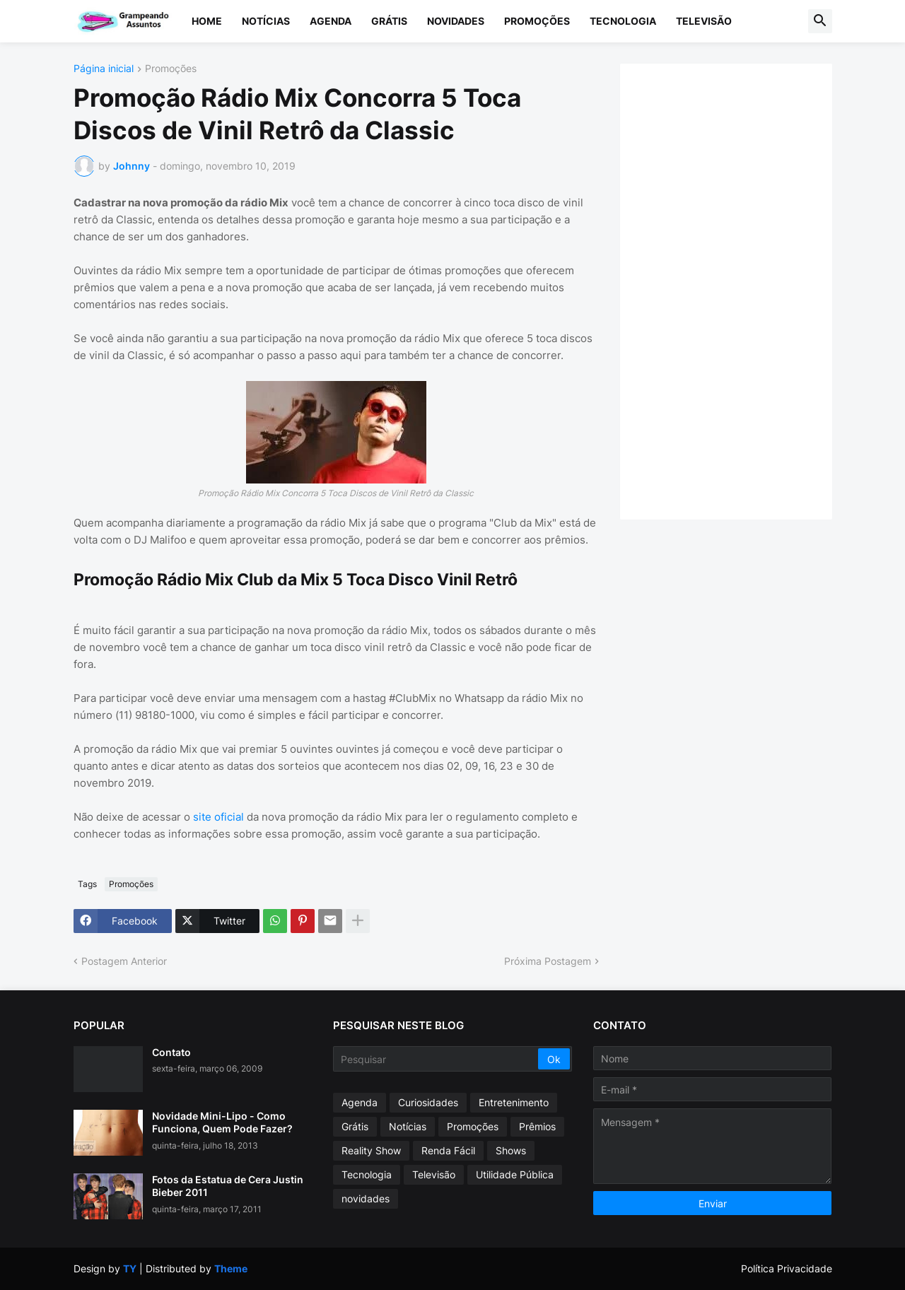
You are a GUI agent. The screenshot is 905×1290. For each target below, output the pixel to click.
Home (207, 21)
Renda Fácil (448, 1150)
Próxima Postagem (547, 961)
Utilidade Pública (515, 1174)
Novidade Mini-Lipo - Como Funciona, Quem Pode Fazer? (222, 1122)
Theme (230, 1268)
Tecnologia (623, 21)
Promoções (537, 21)
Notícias (266, 21)
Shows (511, 1150)
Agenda (330, 21)
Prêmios (537, 1126)
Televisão (704, 21)
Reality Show (371, 1150)
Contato (171, 1052)
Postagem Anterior (124, 961)
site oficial (218, 816)
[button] (820, 21)
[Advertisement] (740, 290)
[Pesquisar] (436, 1058)
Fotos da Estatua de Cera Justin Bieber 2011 (227, 1185)
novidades (365, 1198)
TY (129, 1268)
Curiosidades (428, 1102)
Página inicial (104, 69)
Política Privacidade (786, 1268)
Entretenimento (514, 1102)
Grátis (389, 21)
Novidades (455, 21)
